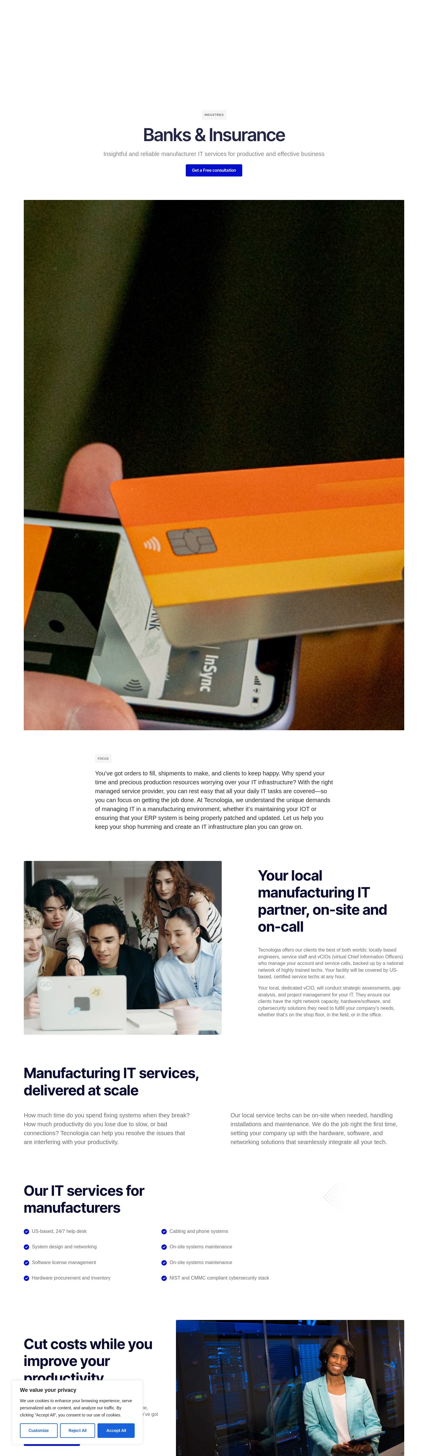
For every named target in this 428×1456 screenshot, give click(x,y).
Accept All (116, 1430)
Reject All (77, 1430)
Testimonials (209, 14)
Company (172, 14)
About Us (267, 14)
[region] (77, 1412)
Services (140, 14)
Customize (39, 1430)
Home (112, 14)
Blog (240, 14)
